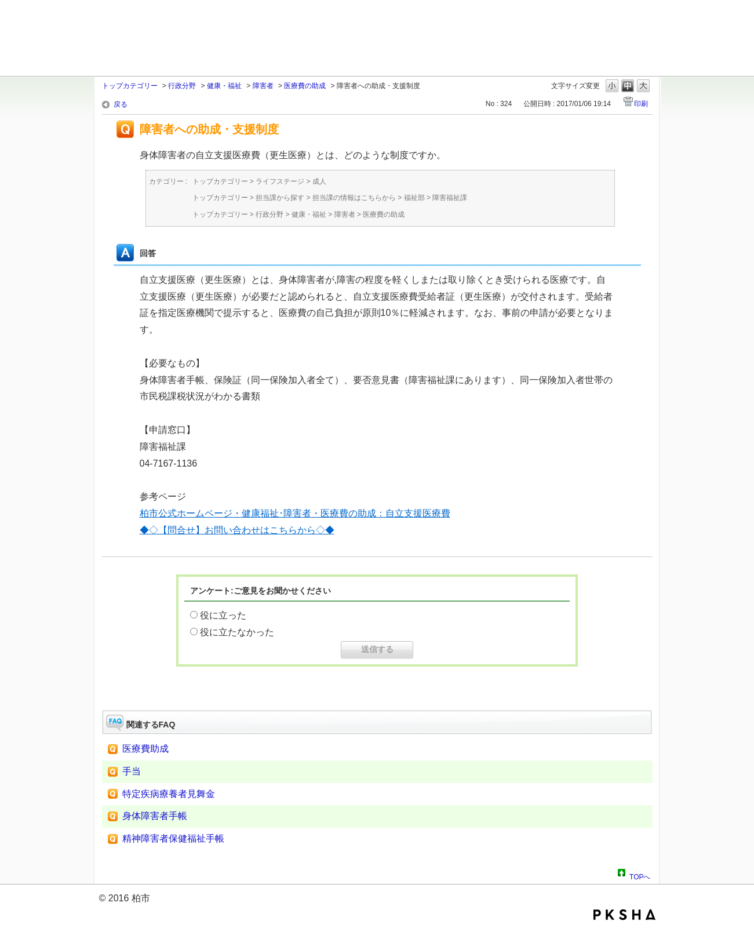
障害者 (263, 86)
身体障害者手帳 (154, 816)
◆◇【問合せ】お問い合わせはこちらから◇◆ (237, 530)
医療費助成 (145, 749)
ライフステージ (280, 181)
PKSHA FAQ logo (624, 914)
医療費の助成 (305, 86)
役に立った (223, 615)
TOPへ (639, 875)
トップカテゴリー (130, 86)
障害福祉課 (449, 198)
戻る (121, 104)
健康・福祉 (224, 86)
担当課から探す (280, 198)
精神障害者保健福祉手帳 (173, 838)
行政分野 (182, 86)
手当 (131, 771)
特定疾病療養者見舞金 (168, 794)
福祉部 (414, 198)
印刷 (641, 104)
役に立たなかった (237, 632)
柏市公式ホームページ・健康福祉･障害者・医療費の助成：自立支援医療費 (295, 513)
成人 (319, 181)
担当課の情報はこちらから (354, 198)
